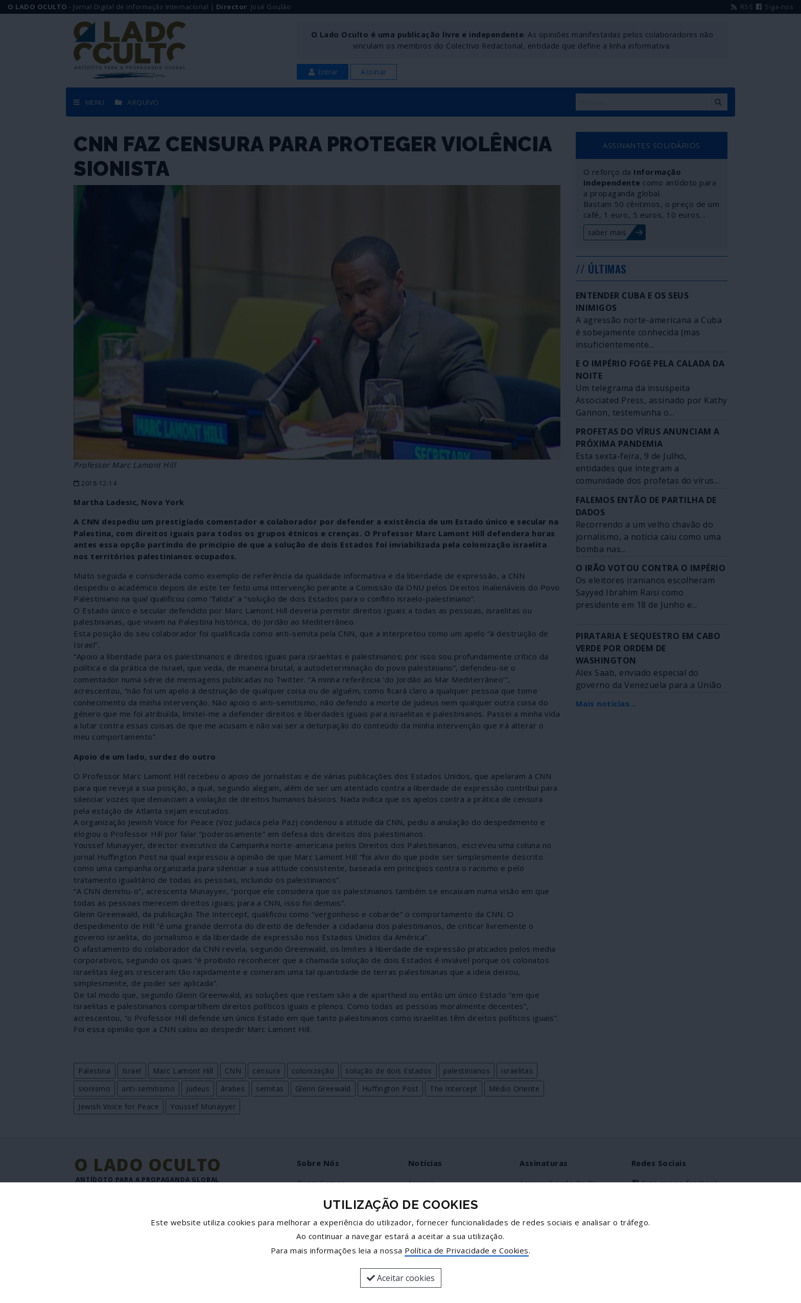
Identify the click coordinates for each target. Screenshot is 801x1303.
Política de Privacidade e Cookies (467, 1250)
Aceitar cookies (401, 1278)
